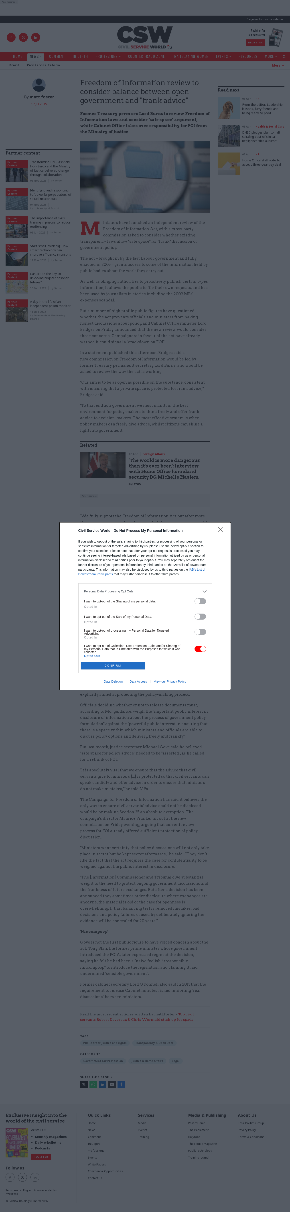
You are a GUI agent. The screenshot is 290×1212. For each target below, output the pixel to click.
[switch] (200, 601)
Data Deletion (113, 681)
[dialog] (145, 606)
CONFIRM (113, 665)
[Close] (222, 531)
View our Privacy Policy (170, 681)
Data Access (138, 681)
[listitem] (145, 591)
